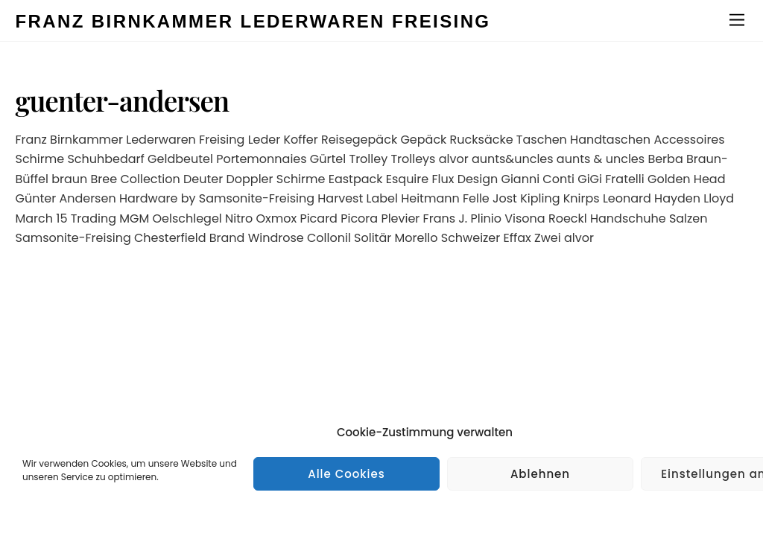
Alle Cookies (346, 474)
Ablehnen (540, 474)
